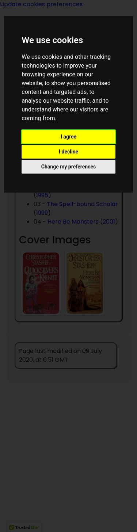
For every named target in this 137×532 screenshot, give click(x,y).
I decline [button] (68, 152)
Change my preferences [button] (68, 167)
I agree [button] (68, 137)
